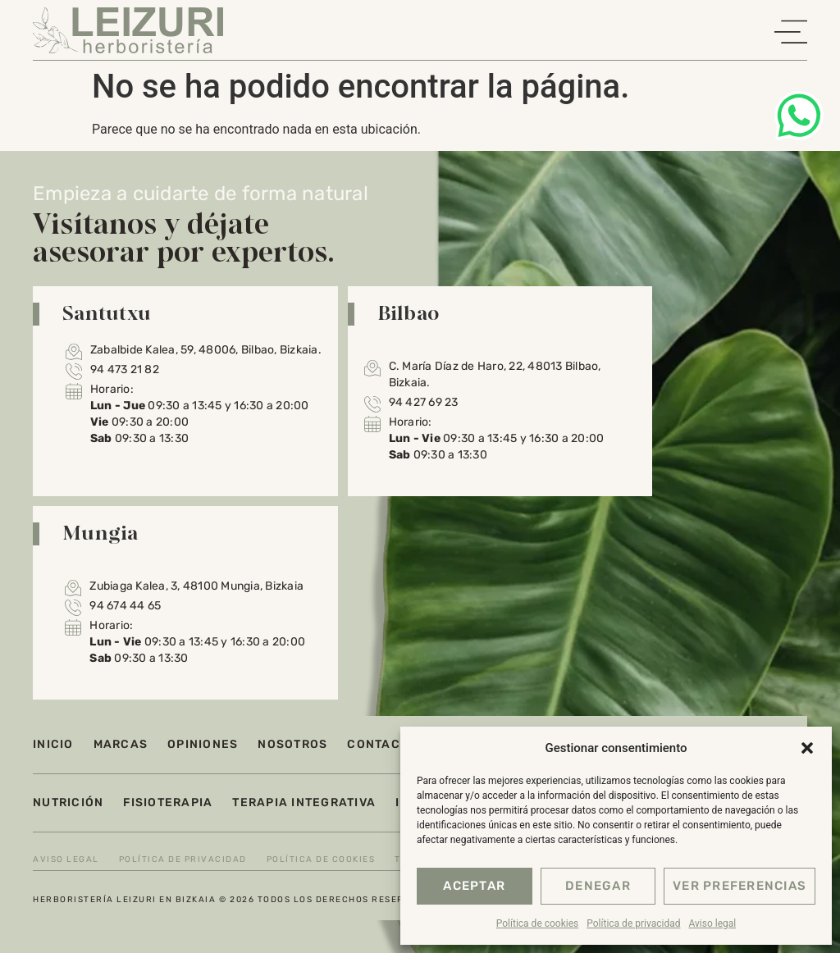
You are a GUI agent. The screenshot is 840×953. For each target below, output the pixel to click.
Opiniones (202, 744)
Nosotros (292, 744)
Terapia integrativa (304, 802)
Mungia (100, 532)
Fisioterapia (167, 802)
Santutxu (106, 312)
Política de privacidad (633, 923)
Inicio (53, 744)
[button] (807, 748)
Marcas (121, 744)
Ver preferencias (739, 886)
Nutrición (68, 802)
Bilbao (408, 312)
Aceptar (474, 886)
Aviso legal (712, 923)
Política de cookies (537, 923)
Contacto (382, 744)
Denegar (598, 886)
